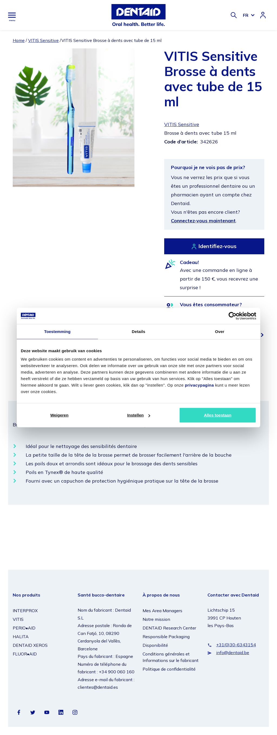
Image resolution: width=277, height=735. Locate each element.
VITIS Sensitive (43, 40)
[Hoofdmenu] (12, 15)
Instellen (138, 415)
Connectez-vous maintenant (203, 220)
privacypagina (199, 385)
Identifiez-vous (217, 246)
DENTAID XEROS (30, 645)
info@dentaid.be (232, 652)
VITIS (18, 619)
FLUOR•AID (25, 654)
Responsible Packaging (166, 636)
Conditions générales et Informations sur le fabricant (171, 657)
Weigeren (59, 415)
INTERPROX (25, 610)
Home (19, 40)
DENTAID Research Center (169, 628)
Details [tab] (138, 331)
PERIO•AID (24, 628)
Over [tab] (220, 331)
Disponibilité (155, 645)
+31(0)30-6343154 (236, 644)
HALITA (21, 636)
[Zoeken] (234, 15)
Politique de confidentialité (169, 669)
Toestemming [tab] (57, 331)
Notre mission (156, 619)
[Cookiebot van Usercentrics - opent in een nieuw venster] (232, 316)
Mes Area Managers (162, 610)
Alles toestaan (218, 415)
